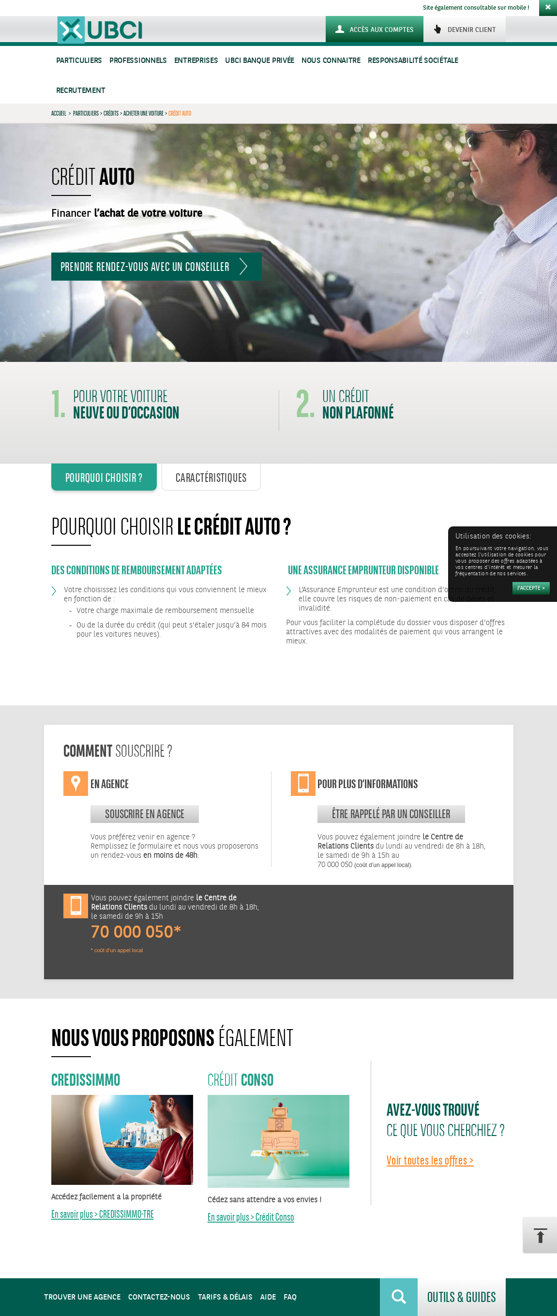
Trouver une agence (82, 1297)
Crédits (111, 113)
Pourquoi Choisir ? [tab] (104, 477)
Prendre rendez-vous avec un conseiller (144, 266)
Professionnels (138, 61)
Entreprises (196, 61)
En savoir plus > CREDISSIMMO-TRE (102, 1214)
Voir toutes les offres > (430, 1160)
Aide (268, 1297)
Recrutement (80, 91)
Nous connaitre (331, 61)
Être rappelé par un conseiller (391, 814)
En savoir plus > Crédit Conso (251, 1217)
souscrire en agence (144, 814)
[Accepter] (531, 588)
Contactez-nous (159, 1297)
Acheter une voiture (143, 113)
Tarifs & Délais (225, 1297)
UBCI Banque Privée (259, 61)
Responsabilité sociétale (413, 61)
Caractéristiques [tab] (211, 477)
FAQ (290, 1297)
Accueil (58, 113)
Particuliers (79, 61)
